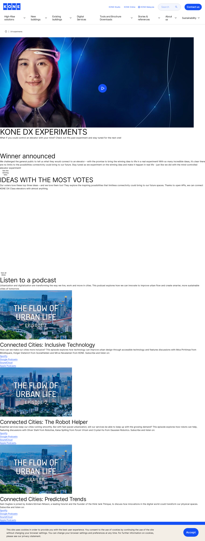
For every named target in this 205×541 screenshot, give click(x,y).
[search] (168, 7)
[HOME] (6, 31)
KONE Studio (114, 7)
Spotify (3, 356)
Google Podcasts (8, 359)
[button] (15, 18)
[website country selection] (145, 7)
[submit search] (176, 7)
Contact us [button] (193, 7)
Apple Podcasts (8, 365)
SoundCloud (6, 362)
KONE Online (129, 7)
